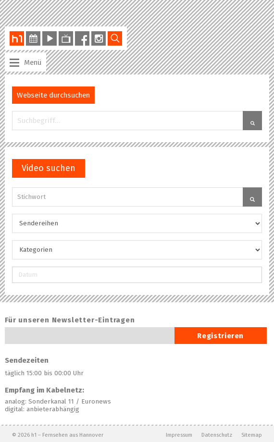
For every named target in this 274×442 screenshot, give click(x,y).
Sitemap (251, 434)
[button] (252, 120)
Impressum (179, 434)
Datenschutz (216, 434)
